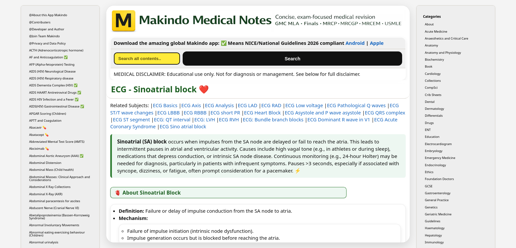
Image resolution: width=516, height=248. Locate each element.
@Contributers (40, 22)
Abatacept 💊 (39, 135)
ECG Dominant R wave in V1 (338, 119)
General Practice (437, 200)
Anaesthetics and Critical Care (446, 38)
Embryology (433, 151)
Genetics (431, 207)
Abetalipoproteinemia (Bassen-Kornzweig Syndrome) (59, 216)
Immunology (434, 242)
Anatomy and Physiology (443, 52)
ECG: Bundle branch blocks (273, 119)
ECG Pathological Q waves (356, 105)
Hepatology (433, 235)
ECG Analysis (219, 105)
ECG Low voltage (304, 105)
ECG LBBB (168, 112)
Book (428, 66)
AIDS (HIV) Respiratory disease (51, 78)
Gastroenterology (438, 193)
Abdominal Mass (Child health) (51, 170)
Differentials (434, 115)
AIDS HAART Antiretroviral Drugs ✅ (55, 92)
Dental (429, 102)
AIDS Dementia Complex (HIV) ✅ (53, 85)
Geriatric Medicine (438, 214)
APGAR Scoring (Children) (47, 113)
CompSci (431, 87)
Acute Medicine (436, 31)
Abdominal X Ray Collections (50, 187)
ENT (428, 130)
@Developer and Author (46, 29)
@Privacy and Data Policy (47, 43)
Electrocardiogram (438, 144)
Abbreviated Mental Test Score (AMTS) (57, 142)
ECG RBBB (195, 112)
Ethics (429, 172)
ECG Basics (165, 105)
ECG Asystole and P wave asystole (323, 112)
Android (355, 43)
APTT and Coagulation (45, 120)
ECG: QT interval (172, 119)
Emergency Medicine (440, 158)
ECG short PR (225, 112)
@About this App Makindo (48, 15)
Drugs (429, 123)
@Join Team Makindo (44, 36)
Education (432, 137)
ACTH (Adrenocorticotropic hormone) (56, 50)
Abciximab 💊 (39, 148)
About (429, 24)
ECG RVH (229, 119)
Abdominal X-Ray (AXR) (46, 194)
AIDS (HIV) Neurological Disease (52, 71)
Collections (433, 80)
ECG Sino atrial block (183, 126)
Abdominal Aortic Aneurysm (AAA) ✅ (56, 156)
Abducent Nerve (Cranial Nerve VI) (54, 208)
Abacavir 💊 (38, 127)
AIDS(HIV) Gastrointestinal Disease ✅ (56, 106)
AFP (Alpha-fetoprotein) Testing (52, 64)
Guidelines (432, 221)
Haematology (435, 228)
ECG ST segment (131, 119)
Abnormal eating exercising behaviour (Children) (57, 233)
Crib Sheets (433, 95)
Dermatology (434, 109)
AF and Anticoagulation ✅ (48, 57)
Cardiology (433, 74)
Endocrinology (435, 165)
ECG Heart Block (262, 112)
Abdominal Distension (45, 163)
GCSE (428, 186)
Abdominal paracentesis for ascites (54, 201)
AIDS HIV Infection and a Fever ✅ (54, 99)
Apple (377, 43)
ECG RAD (271, 105)
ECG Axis (191, 105)
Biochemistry (434, 59)
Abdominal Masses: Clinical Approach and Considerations (59, 178)
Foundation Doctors (439, 179)
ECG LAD (247, 105)
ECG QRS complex (385, 112)
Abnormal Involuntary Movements (54, 225)
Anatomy (431, 45)
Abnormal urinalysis (44, 242)
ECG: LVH (204, 119)
